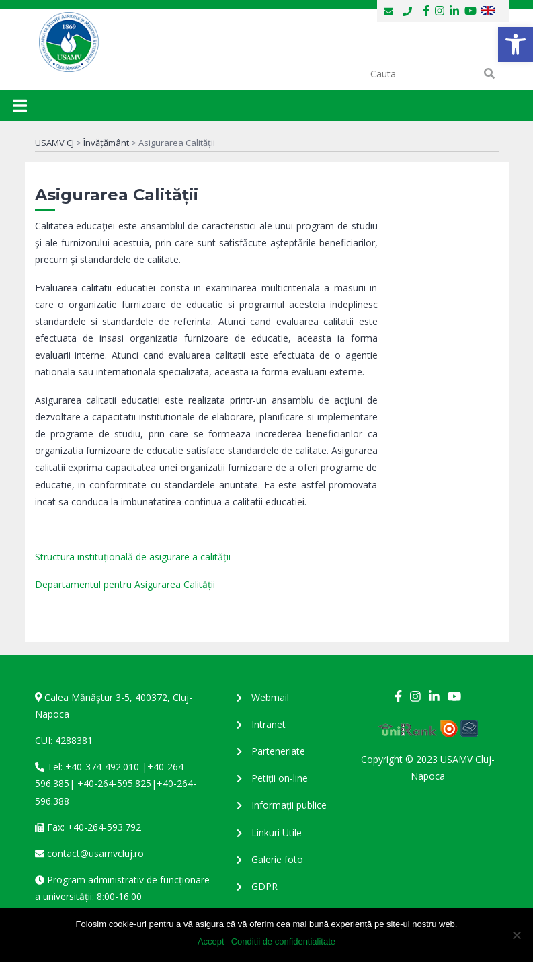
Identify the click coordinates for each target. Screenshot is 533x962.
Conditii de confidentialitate (283, 941)
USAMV (68, 42)
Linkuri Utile (276, 832)
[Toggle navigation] (20, 105)
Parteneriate (278, 751)
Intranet (268, 724)
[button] (515, 44)
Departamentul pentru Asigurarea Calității (125, 584)
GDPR (264, 886)
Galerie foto (277, 859)
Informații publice (289, 805)
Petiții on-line (279, 778)
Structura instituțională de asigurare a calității (133, 556)
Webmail (270, 697)
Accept (211, 941)
